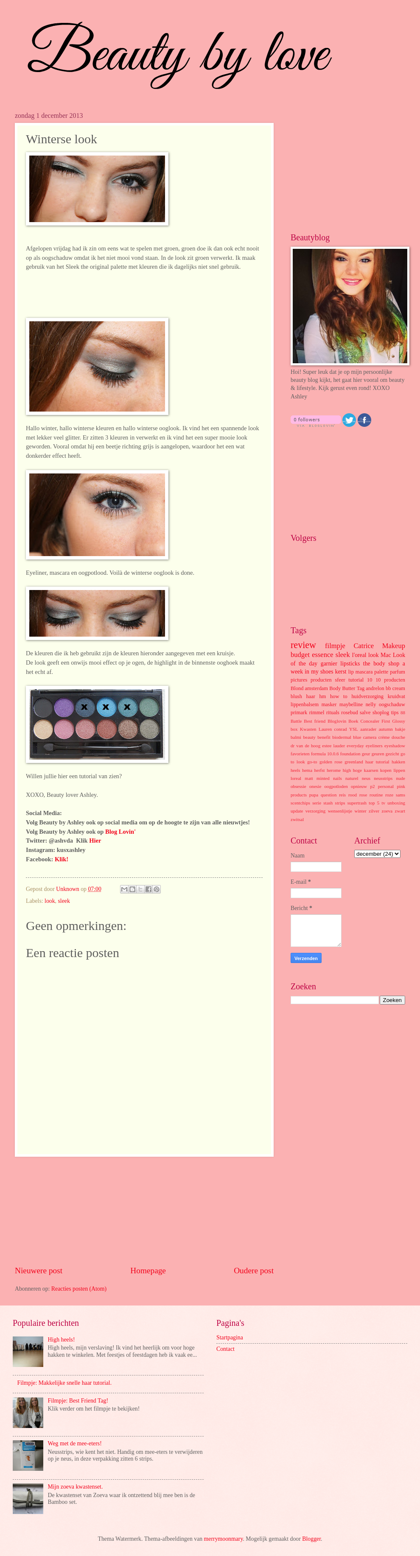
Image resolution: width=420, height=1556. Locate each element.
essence (322, 655)
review (303, 645)
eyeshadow (394, 745)
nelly (371, 704)
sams (400, 794)
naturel (351, 778)
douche (398, 737)
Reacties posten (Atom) (78, 1289)
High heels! (61, 1339)
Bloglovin (337, 721)
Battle (296, 721)
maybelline (351, 704)
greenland (353, 761)
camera (370, 737)
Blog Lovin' (120, 831)
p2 (372, 786)
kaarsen (371, 770)
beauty (309, 737)
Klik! (61, 859)
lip (351, 672)
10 (369, 680)
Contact (225, 1349)
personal (386, 786)
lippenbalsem (305, 704)
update (297, 810)
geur (366, 753)
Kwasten (308, 729)
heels (295, 770)
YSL (353, 729)
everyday (355, 745)
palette (381, 672)
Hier (95, 840)
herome (334, 770)
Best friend (314, 721)
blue (357, 737)
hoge (357, 770)
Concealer (370, 721)
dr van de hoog (305, 745)
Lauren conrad (333, 729)
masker (329, 704)
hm (322, 696)
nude (400, 778)
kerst (341, 671)
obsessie (298, 786)
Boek (353, 721)
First (385, 721)
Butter (348, 688)
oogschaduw (392, 704)
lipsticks (350, 663)
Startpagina (229, 1337)
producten (321, 680)
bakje (400, 729)
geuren (378, 753)
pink (401, 786)
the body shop (381, 663)
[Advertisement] (144, 1211)
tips (395, 712)
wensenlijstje (340, 810)
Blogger (311, 1539)
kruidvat (396, 696)
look (50, 901)
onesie (315, 786)
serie (316, 802)
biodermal (341, 737)
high (347, 770)
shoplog (380, 712)
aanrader (368, 729)
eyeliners (374, 745)
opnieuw (359, 786)
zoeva (386, 810)
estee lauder (333, 745)
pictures (299, 680)
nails (337, 778)
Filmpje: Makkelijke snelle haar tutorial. (64, 1383)
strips (340, 802)
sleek (64, 901)
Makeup (393, 646)
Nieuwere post (38, 1270)
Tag (360, 688)
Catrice (363, 646)
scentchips (300, 802)
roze (389, 794)
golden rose (330, 761)
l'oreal (359, 655)
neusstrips (383, 778)
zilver (374, 810)
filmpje (335, 646)
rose (363, 794)
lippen (399, 770)
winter (361, 810)
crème (384, 737)
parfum (397, 672)
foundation (350, 753)
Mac (386, 655)
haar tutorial (377, 761)
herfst (319, 770)
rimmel (317, 712)
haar (310, 696)
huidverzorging (367, 696)
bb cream (395, 688)
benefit (323, 737)
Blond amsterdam (309, 688)
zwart (400, 810)
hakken (398, 761)
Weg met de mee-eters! (75, 1443)
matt (309, 778)
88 (402, 712)
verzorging (315, 810)
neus (366, 778)
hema (307, 770)
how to (338, 696)
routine (376, 794)
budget (300, 655)
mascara (364, 672)
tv (383, 802)
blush (296, 696)
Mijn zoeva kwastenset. (75, 1487)
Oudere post (254, 1270)
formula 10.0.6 (325, 753)
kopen (386, 770)
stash (328, 802)
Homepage (148, 1270)
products (299, 794)
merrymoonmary (223, 1539)
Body (335, 688)
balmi (296, 737)
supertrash (357, 802)
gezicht (392, 753)
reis (342, 794)
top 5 (374, 802)
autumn (386, 729)
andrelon (375, 688)
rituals (332, 712)
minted (323, 778)
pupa (313, 794)
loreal (296, 778)
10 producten (390, 680)
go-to (312, 761)
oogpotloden (336, 786)
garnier (329, 663)
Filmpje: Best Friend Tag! (78, 1400)
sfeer (340, 680)
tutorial (356, 680)
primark (299, 712)
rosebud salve (355, 712)
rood (352, 794)
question (328, 794)
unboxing (396, 802)
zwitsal (297, 819)
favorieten (300, 753)
